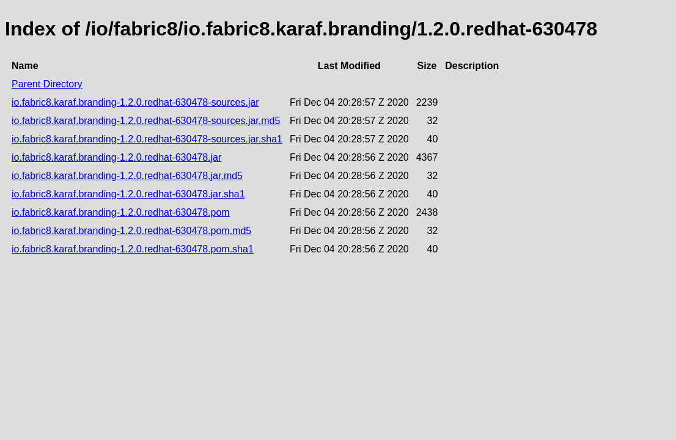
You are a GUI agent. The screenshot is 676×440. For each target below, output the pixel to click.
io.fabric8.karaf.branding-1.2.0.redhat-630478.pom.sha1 (133, 249)
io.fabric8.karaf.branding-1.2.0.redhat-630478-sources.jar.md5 (146, 121)
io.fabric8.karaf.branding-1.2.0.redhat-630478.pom (121, 212)
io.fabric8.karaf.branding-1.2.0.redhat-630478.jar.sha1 (128, 194)
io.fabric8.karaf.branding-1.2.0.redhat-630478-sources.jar (135, 102)
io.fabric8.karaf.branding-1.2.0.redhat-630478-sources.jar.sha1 (147, 139)
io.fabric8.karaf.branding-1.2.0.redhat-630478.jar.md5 (127, 175)
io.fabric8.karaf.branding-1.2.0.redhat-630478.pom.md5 (131, 231)
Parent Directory (47, 84)
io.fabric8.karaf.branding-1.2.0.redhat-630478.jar (116, 157)
